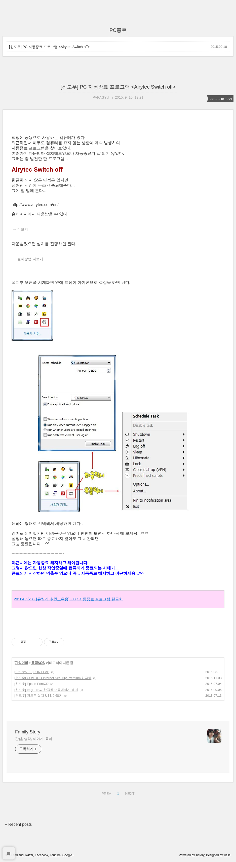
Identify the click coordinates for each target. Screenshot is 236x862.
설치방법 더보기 (30, 259)
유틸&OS (38, 663)
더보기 (22, 229)
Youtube (55, 855)
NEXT (129, 793)
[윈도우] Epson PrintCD (31, 684)
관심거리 (21, 663)
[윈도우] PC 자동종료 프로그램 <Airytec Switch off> (49, 47)
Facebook (41, 855)
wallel (227, 855)
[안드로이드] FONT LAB (31, 672)
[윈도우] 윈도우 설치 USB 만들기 (38, 695)
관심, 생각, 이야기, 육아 (33, 739)
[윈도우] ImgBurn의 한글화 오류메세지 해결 (46, 690)
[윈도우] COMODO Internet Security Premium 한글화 (52, 678)
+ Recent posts (18, 824)
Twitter (28, 855)
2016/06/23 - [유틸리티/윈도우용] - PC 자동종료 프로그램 (68, 599)
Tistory (199, 855)
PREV (105, 793)
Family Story (27, 731)
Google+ (68, 855)
